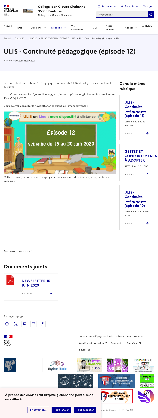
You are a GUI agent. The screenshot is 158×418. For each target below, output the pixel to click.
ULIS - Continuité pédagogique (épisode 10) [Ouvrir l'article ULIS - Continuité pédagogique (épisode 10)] (135, 199)
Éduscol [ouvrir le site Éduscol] (83, 349)
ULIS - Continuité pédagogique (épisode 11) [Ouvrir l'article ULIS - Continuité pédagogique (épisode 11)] (135, 109)
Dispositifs (56, 27)
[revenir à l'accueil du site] (64, 8)
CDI (95, 27)
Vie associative (77, 27)
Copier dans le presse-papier (42, 324)
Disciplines (36, 27)
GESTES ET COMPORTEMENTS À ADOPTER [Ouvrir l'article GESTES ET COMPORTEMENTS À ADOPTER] (141, 156)
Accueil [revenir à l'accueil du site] (7, 38)
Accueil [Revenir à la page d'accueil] (8, 26)
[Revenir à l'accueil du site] (8, 340)
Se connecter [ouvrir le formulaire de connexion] (109, 6)
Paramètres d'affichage (105, 410)
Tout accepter (85, 410)
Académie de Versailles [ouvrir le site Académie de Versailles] (91, 343)
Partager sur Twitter (16, 324)
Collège (129, 27)
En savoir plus (38, 410)
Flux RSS (129, 410)
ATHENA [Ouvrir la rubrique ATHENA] (147, 26)
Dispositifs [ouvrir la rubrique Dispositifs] (19, 38)
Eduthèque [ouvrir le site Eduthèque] (132, 343)
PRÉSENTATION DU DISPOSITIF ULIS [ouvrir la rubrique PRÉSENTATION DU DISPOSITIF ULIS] (58, 38)
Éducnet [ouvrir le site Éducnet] (115, 343)
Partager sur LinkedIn (25, 324)
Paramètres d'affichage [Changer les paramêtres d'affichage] (138, 6)
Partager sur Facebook (7, 324)
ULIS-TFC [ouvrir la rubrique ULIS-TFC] (33, 38)
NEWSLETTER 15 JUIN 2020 (36, 283)
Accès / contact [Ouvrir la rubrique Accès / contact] (110, 27)
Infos (19, 27)
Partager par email (33, 324)
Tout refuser (61, 410)
